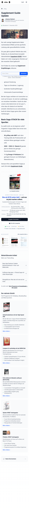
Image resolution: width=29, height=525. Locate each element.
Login (22, 2)
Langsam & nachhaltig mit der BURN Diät (14, 348)
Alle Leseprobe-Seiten (23, 234)
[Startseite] (6, 2)
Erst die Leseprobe (14, 223)
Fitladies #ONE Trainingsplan (11, 437)
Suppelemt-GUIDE (16, 56)
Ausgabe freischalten (14, 219)
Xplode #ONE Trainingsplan (10, 412)
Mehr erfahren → (7, 331)
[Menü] (26, 2)
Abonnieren (23, 73)
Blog (5, 8)
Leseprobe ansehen (14, 191)
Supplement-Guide (16, 166)
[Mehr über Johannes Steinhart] (2, 20)
